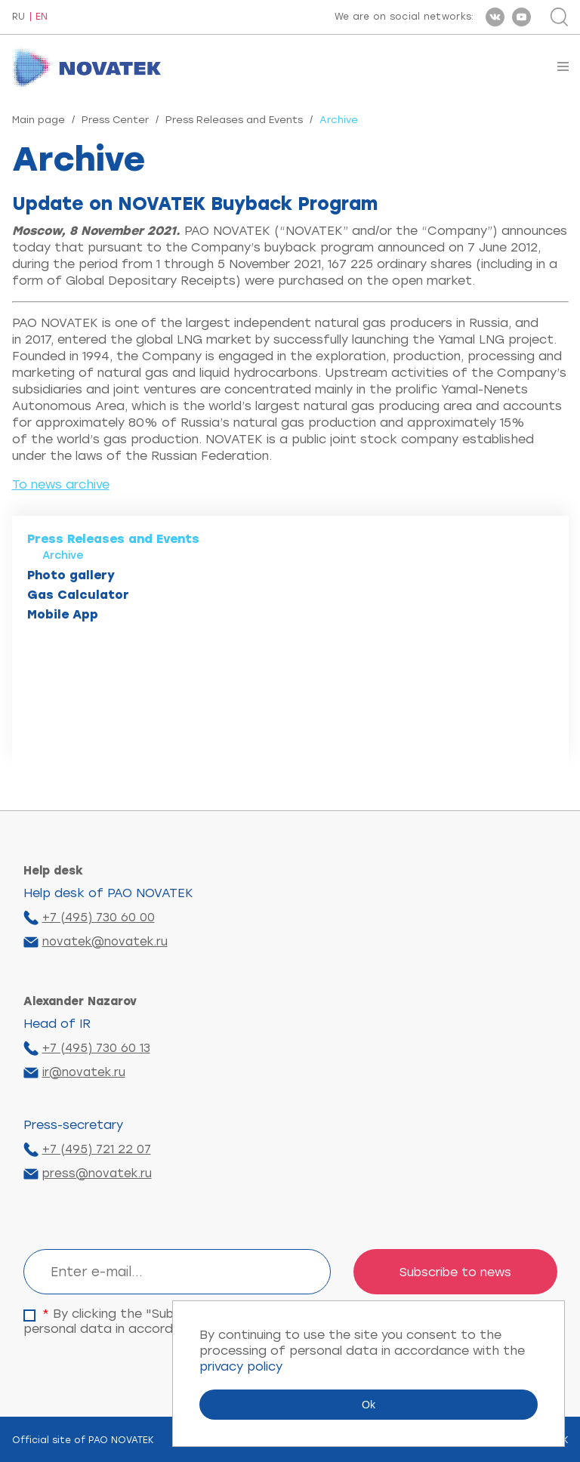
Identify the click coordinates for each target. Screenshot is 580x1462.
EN (41, 17)
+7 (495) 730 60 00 (98, 917)
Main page (38, 119)
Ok (368, 1405)
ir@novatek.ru (83, 1072)
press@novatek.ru (97, 1173)
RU (18, 17)
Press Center (115, 119)
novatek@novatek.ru (105, 941)
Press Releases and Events (234, 119)
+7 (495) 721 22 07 (96, 1149)
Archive (63, 555)
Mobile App (62, 614)
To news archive (61, 484)
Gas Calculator (78, 595)
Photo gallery (71, 575)
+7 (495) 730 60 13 (96, 1048)
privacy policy (240, 1366)
